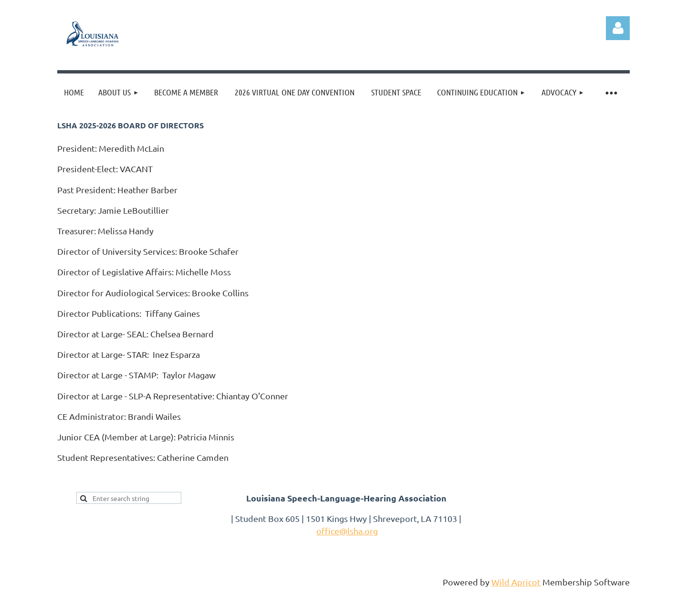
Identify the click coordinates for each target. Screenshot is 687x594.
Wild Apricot (516, 582)
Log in (618, 28)
